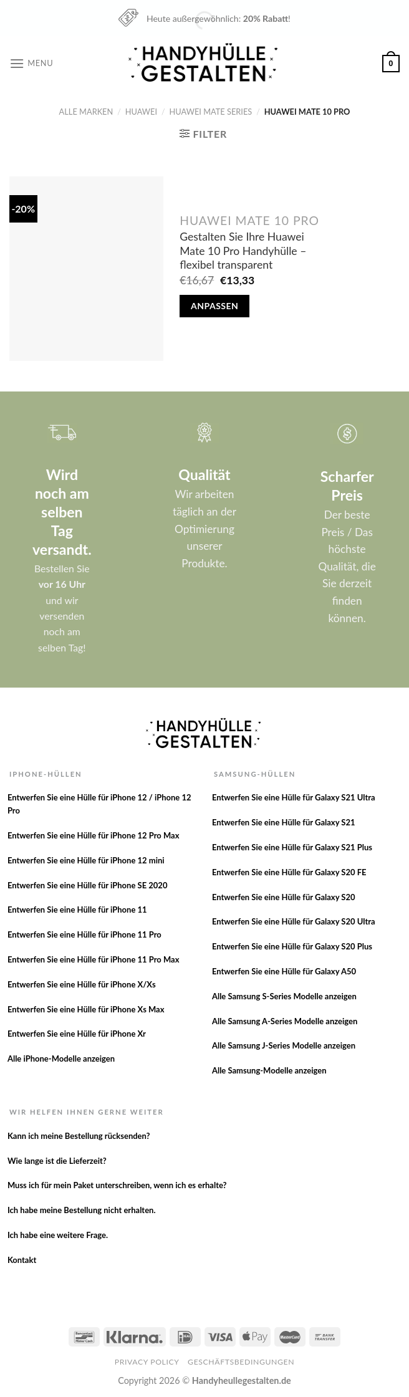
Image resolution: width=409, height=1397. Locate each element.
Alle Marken (86, 112)
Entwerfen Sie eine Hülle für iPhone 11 (77, 910)
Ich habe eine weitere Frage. (57, 1235)
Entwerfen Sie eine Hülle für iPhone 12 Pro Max (93, 835)
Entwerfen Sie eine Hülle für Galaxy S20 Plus (292, 946)
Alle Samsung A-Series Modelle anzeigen (284, 1021)
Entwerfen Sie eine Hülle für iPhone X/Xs (81, 984)
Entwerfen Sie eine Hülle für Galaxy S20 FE (289, 872)
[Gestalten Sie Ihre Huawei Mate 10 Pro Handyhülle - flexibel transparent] (86, 268)
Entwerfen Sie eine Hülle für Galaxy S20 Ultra (293, 921)
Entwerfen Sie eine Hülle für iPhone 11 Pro (84, 934)
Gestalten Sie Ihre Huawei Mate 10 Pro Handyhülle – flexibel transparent (243, 251)
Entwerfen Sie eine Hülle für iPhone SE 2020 (87, 885)
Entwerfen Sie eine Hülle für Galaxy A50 (284, 971)
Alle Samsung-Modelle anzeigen (269, 1070)
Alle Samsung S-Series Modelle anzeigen (284, 996)
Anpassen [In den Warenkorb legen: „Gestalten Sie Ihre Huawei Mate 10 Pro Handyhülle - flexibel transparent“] (214, 305)
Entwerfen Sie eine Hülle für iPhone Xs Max (86, 1009)
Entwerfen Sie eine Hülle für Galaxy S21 (283, 822)
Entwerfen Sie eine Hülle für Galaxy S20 (283, 897)
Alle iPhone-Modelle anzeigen (61, 1058)
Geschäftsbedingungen (241, 1361)
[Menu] (31, 63)
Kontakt (21, 1260)
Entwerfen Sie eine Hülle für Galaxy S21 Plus (292, 847)
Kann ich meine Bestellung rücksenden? (78, 1136)
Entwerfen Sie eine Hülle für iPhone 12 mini (86, 860)
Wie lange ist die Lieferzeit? (57, 1161)
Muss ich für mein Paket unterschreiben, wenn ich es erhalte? (117, 1185)
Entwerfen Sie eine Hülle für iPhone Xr (76, 1034)
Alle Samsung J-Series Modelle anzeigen (283, 1045)
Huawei (141, 112)
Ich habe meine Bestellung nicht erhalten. (81, 1210)
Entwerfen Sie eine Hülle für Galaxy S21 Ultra (293, 797)
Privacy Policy (147, 1361)
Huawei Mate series (211, 112)
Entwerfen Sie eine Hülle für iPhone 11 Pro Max (93, 959)
